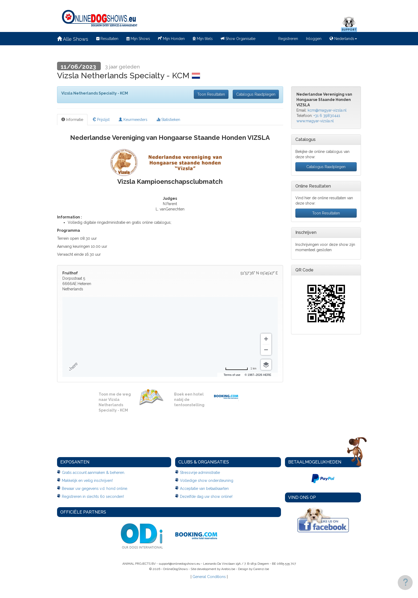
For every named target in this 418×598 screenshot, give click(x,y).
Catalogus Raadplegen (255, 94)
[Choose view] (266, 364)
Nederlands (343, 38)
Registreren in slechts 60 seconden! (93, 496)
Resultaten (107, 38)
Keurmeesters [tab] (133, 119)
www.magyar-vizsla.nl (315, 121)
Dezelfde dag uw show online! (206, 496)
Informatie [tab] (72, 119)
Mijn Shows (138, 38)
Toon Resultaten (211, 94)
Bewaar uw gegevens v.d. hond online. (95, 488)
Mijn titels (203, 38)
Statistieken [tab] (168, 119)
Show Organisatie (238, 38)
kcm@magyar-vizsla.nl (327, 110)
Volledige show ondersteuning (206, 480)
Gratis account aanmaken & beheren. (93, 472)
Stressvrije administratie (200, 472)
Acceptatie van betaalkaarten (204, 488)
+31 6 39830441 (327, 115)
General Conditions (209, 577)
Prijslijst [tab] (101, 119)
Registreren (288, 38)
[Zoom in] (266, 338)
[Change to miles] (240, 369)
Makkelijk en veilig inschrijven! (87, 480)
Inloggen (313, 38)
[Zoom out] (266, 349)
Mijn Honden (171, 38)
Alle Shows (72, 39)
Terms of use (232, 374)
